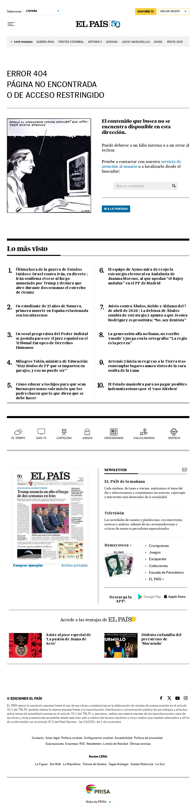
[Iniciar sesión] (173, 11)
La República (71, 764)
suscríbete (145, 11)
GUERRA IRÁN (45, 42)
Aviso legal (52, 737)
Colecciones (158, 566)
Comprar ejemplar (28, 565)
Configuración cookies (98, 737)
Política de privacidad (148, 737)
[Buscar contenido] (174, 186)
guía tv (41, 438)
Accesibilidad (123, 737)
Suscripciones (54, 743)
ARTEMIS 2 (95, 42)
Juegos (155, 552)
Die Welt (55, 764)
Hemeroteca (116, 545)
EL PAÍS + (156, 579)
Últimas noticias (140, 743)
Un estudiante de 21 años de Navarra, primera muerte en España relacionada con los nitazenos (52, 311)
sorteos (174, 438)
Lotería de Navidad (115, 743)
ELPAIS (122, 618)
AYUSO (158, 42)
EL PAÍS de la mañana (124, 482)
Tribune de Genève (94, 764)
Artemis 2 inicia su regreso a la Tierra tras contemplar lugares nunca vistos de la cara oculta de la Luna (147, 366)
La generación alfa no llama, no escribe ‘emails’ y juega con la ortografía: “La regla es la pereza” (147, 338)
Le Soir (160, 764)
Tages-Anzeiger (118, 764)
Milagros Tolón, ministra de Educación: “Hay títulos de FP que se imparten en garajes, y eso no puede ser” (52, 366)
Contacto (38, 737)
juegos (87, 438)
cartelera (64, 438)
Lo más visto (27, 248)
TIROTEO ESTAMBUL (71, 42)
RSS (82, 743)
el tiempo (18, 438)
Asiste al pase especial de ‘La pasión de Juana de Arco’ (68, 639)
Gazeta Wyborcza (142, 764)
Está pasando (23, 41)
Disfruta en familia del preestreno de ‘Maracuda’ (161, 639)
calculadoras (143, 438)
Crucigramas (113, 438)
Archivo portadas (74, 565)
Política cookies (71, 737)
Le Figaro (41, 764)
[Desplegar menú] (11, 24)
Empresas (71, 743)
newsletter (115, 470)
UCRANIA (112, 42)
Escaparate (157, 559)
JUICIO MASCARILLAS (136, 42)
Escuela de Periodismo (166, 572)
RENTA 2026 (175, 42)
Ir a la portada (116, 209)
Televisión (114, 513)
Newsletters (94, 743)
